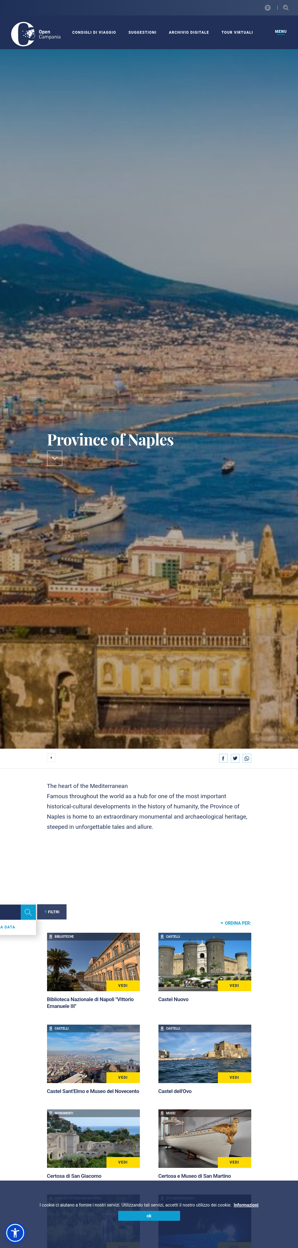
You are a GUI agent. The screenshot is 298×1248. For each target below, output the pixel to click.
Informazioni (246, 1205)
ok (149, 1215)
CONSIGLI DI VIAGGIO (94, 32)
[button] (15, 1233)
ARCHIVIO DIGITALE (189, 32)
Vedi (123, 985)
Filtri (52, 912)
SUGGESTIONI (142, 32)
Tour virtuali (237, 32)
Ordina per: (236, 923)
